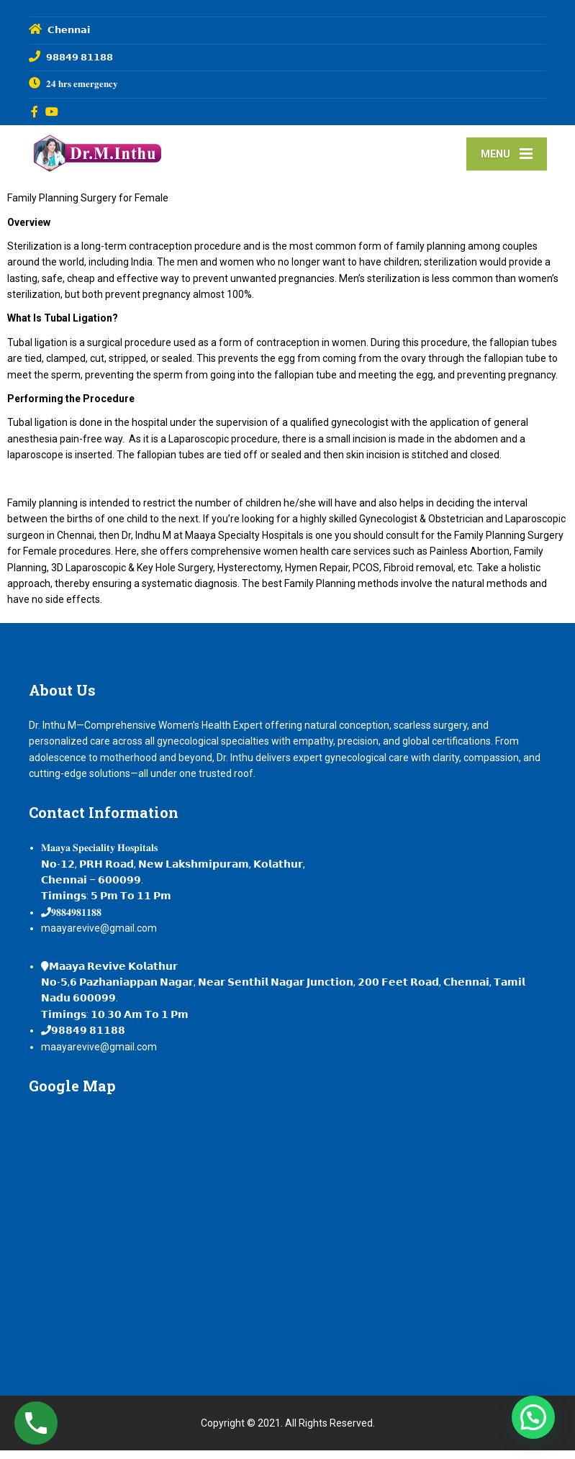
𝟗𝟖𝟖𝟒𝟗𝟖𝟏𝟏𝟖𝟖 (76, 921)
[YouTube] (52, 111)
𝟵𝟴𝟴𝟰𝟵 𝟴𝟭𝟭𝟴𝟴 (88, 1039)
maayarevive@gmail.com (99, 936)
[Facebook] (35, 111)
